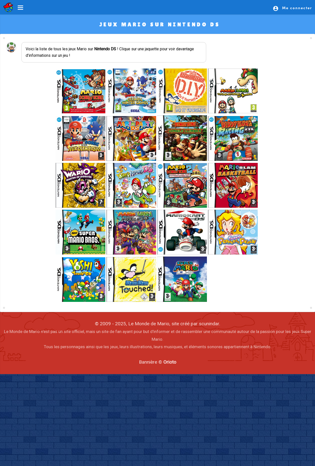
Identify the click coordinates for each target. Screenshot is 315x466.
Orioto (169, 362)
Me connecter (292, 8)
